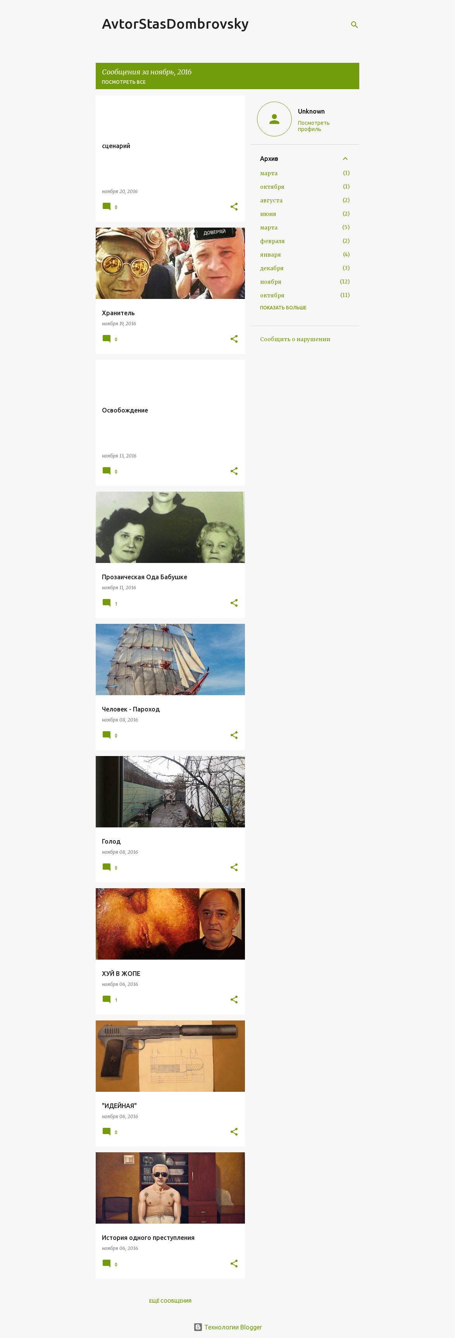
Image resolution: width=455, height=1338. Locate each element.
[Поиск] (354, 25)
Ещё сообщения (170, 1300)
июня (268, 214)
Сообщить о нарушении (295, 339)
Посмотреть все (124, 82)
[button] (234, 207)
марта (268, 173)
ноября (270, 281)
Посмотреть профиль (314, 126)
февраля (272, 241)
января (270, 254)
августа (271, 200)
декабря (272, 268)
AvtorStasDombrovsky (175, 23)
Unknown (311, 111)
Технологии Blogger (227, 1327)
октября (272, 186)
